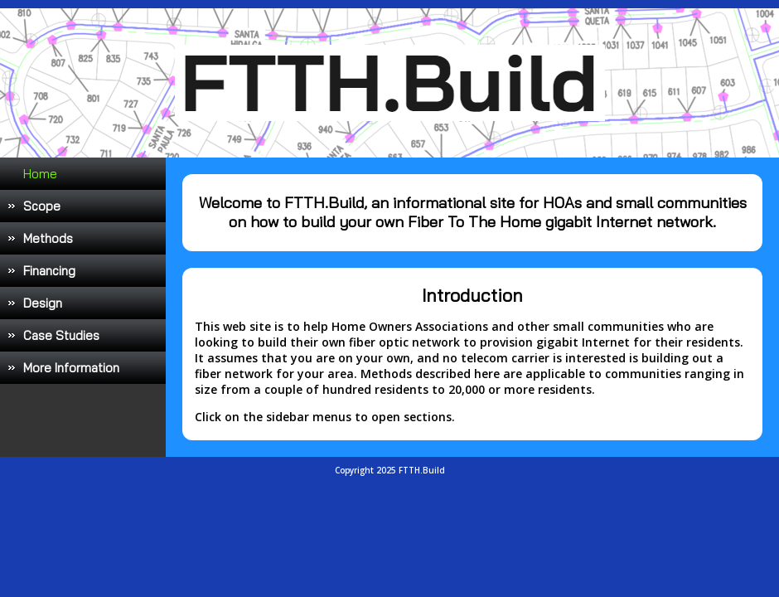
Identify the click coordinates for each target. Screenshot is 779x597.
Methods (48, 238)
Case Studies (61, 335)
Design (42, 303)
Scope (41, 206)
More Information (71, 368)
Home (40, 174)
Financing (49, 271)
